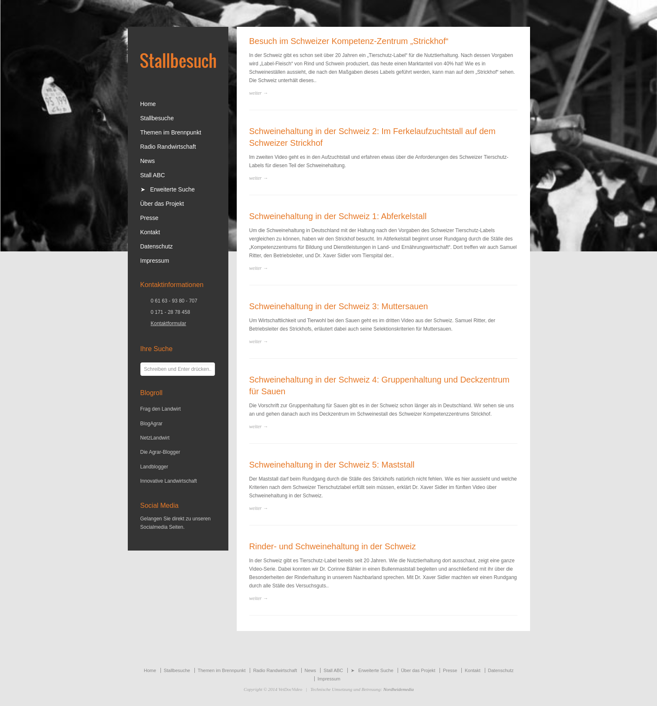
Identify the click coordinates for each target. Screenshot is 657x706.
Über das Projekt (162, 204)
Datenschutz (156, 246)
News (147, 161)
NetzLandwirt (155, 438)
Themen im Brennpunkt (171, 132)
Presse (149, 218)
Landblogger (154, 467)
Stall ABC (152, 175)
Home (148, 104)
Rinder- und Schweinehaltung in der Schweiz (332, 546)
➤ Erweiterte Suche (167, 189)
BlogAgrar (151, 424)
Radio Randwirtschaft (168, 147)
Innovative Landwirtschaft (168, 481)
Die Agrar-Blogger (160, 452)
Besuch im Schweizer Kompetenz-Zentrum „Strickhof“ (349, 41)
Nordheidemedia (398, 689)
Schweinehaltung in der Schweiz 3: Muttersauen (338, 306)
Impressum (154, 261)
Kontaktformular (168, 323)
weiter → (258, 93)
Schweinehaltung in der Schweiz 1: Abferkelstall (338, 216)
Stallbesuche (157, 118)
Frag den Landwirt (160, 409)
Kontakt (150, 232)
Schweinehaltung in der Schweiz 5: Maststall (332, 464)
